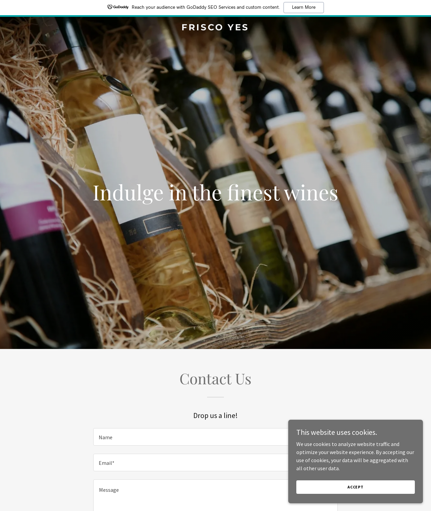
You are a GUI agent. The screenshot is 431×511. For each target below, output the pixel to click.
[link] (215, 28)
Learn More (304, 7)
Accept (355, 486)
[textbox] (215, 437)
